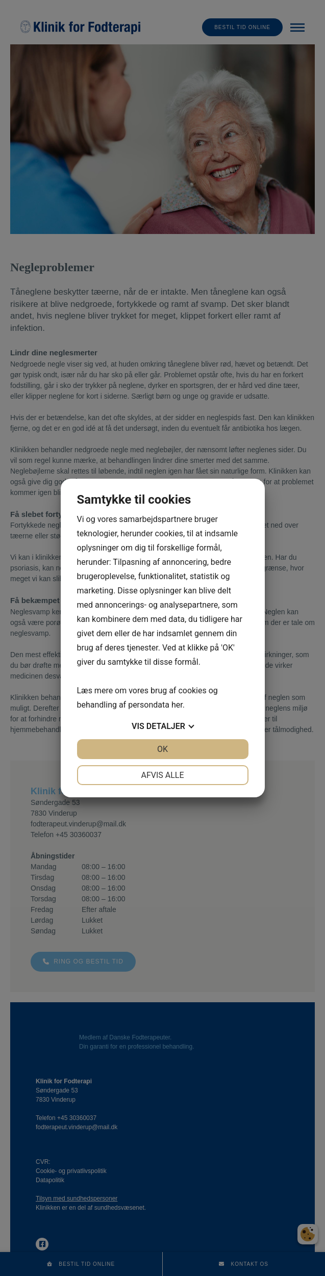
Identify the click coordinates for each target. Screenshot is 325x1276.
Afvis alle (162, 775)
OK (162, 749)
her (177, 705)
